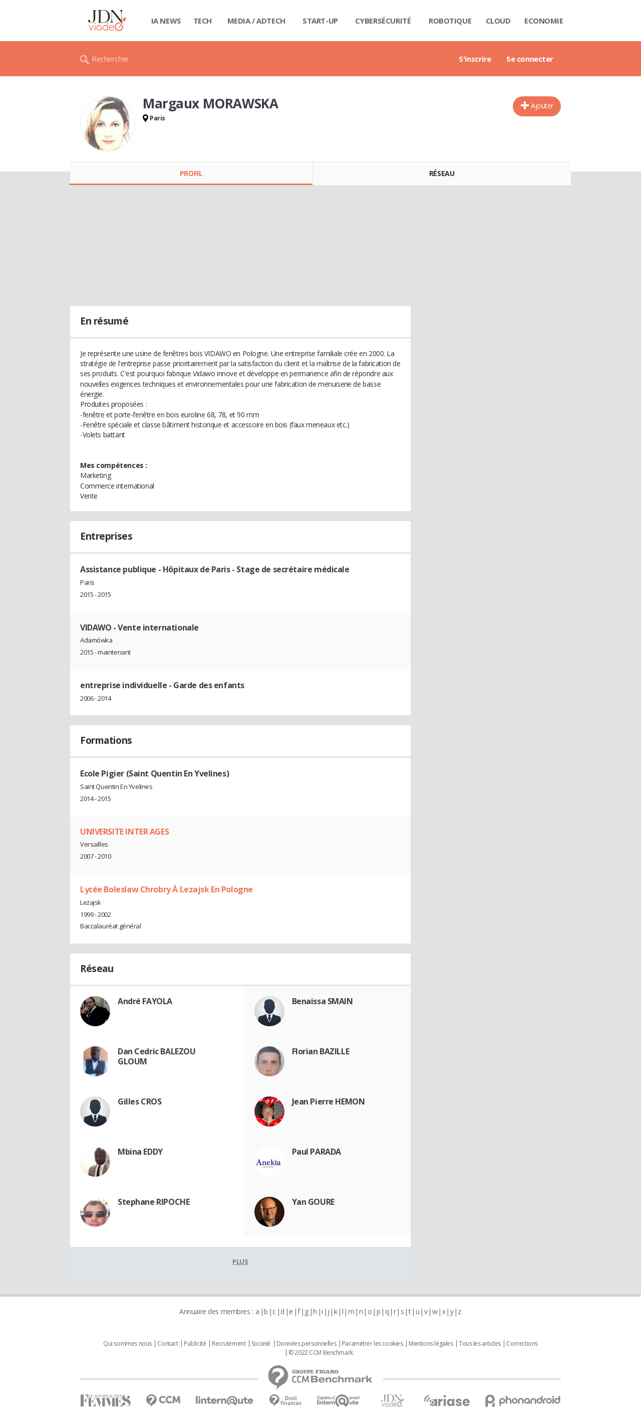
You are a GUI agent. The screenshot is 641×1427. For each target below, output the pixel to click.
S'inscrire (475, 59)
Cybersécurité (383, 21)
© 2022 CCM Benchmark (320, 1352)
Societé (260, 1343)
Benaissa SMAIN (322, 1001)
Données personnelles (306, 1343)
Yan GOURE (313, 1201)
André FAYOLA (145, 1001)
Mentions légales (431, 1343)
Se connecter (529, 59)
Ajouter (542, 105)
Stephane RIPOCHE (153, 1201)
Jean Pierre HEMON (328, 1101)
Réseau (441, 173)
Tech (202, 21)
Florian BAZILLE (321, 1051)
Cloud (498, 21)
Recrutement (228, 1343)
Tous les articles (480, 1343)
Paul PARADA (316, 1151)
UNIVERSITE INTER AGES (124, 831)
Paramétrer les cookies (372, 1343)
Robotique (450, 21)
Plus (240, 1261)
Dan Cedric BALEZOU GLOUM (156, 1056)
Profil (191, 173)
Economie (543, 21)
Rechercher (110, 59)
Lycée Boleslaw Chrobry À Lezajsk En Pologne (166, 889)
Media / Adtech (256, 21)
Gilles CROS (139, 1101)
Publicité (195, 1343)
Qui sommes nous (127, 1343)
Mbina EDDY (140, 1151)
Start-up (320, 21)
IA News (166, 21)
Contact (167, 1343)
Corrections (521, 1343)
